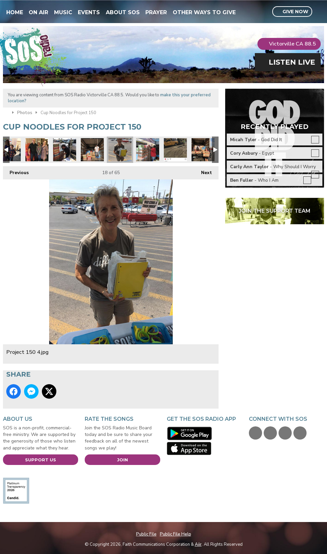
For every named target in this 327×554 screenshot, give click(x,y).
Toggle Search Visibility (320, 12)
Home (14, 12)
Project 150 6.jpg (64, 149)
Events (89, 12)
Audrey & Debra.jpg (36, 149)
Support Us (40, 459)
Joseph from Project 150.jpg (92, 149)
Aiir (198, 544)
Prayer (156, 12)
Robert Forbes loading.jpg (147, 149)
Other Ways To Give (204, 12)
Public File (146, 534)
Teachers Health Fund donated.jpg (203, 149)
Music (63, 12)
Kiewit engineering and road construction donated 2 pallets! (175, 149)
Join (122, 459)
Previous (16, 171)
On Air (38, 12)
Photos (24, 113)
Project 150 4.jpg (120, 149)
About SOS (123, 12)
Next (203, 171)
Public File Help (175, 534)
